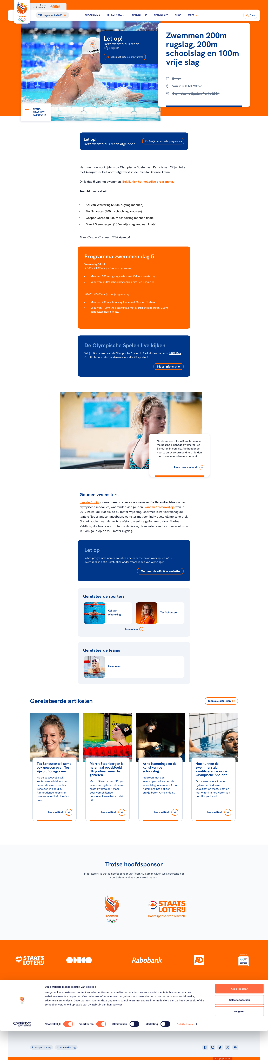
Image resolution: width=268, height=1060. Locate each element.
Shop (178, 15)
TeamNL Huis (139, 15)
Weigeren (239, 1040)
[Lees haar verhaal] (189, 467)
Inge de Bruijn (89, 502)
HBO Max (175, 353)
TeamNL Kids (153, 1005)
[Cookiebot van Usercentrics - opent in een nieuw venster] (22, 1053)
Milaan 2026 (116, 15)
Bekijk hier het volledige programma (147, 182)
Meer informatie (168, 366)
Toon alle (221, 701)
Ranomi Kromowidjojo (159, 507)
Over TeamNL (153, 1001)
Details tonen (185, 1053)
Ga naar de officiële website (160, 571)
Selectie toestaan (239, 1029)
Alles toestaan (239, 1017)
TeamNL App (161, 15)
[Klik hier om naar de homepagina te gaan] (22, 12)
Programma (92, 15)
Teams (196, 1005)
